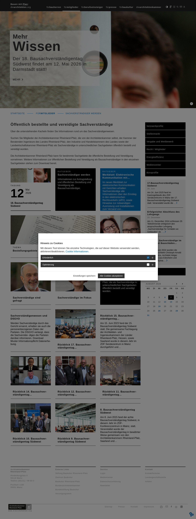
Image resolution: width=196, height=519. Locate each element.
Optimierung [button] (48, 264)
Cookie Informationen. (77, 251)
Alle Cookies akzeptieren (111, 276)
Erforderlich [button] (47, 257)
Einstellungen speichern (84, 276)
